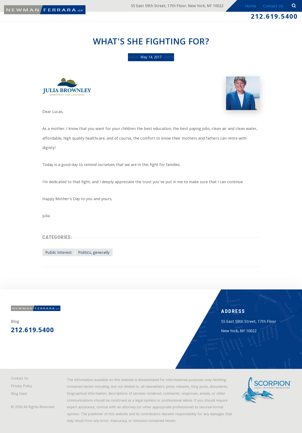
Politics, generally (93, 253)
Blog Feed (19, 394)
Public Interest (58, 253)
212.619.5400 (274, 17)
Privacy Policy (21, 386)
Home (250, 6)
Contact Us (273, 6)
